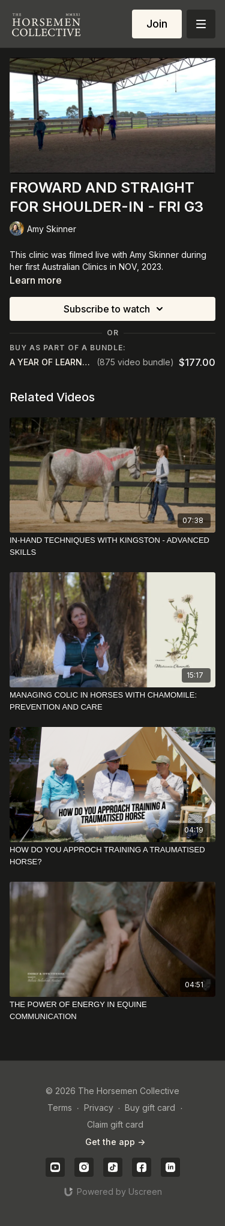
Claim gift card (115, 1124)
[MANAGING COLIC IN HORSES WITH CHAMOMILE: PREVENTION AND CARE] (112, 701)
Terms (59, 1107)
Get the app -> (115, 1142)
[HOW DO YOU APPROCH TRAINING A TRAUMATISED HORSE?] (112, 855)
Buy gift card (150, 1107)
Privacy (98, 1107)
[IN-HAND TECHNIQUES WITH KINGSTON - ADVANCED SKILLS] (112, 546)
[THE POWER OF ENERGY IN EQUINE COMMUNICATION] (112, 1010)
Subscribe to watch (115, 309)
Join (156, 23)
